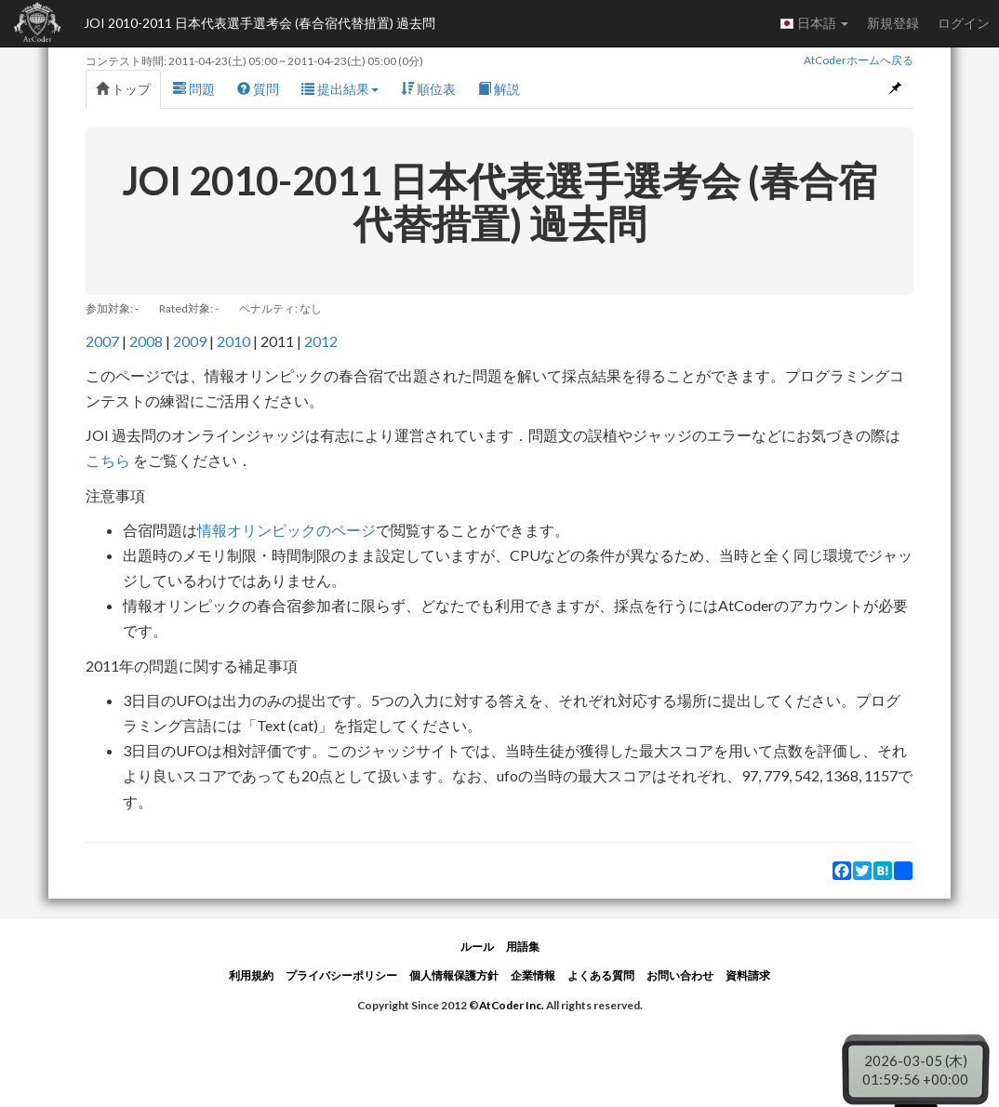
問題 (194, 89)
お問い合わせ (679, 975)
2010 (233, 341)
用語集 (522, 947)
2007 (102, 341)
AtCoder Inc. (511, 1005)
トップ (123, 89)
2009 (189, 341)
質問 (258, 89)
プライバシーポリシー (341, 975)
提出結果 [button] (340, 89)
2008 (146, 341)
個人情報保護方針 (454, 975)
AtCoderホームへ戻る (858, 60)
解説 (499, 89)
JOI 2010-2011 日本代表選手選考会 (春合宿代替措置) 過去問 (259, 23)
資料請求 (748, 975)
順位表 (428, 89)
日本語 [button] (813, 23)
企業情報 (533, 975)
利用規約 (251, 975)
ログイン (964, 23)
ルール (477, 947)
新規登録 (893, 23)
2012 (321, 341)
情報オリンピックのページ (286, 530)
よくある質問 (600, 975)
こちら (109, 460)
